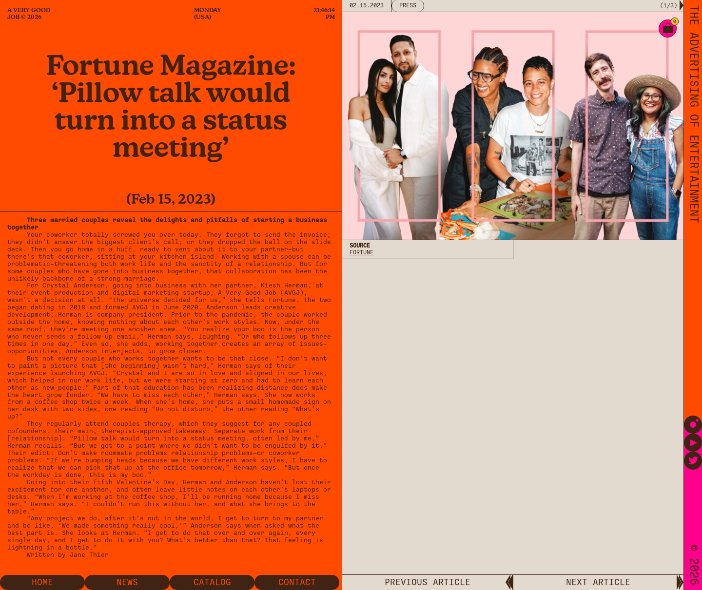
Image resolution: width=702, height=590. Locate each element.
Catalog (212, 582)
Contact (297, 582)
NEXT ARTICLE (598, 582)
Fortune (361, 252)
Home (42, 582)
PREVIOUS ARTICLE (427, 582)
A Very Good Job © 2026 (28, 13)
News (127, 582)
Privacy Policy (373, 341)
